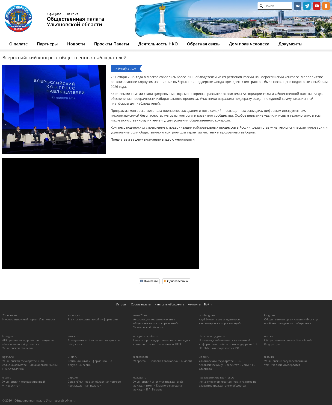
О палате (18, 44)
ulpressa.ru (140, 357)
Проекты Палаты (111, 44)
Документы (290, 44)
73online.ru (9, 315)
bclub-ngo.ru (207, 315)
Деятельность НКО (158, 44)
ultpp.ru (73, 377)
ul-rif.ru (72, 357)
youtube (316, 6)
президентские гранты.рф (216, 377)
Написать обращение (169, 304)
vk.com (297, 6)
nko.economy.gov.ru (212, 336)
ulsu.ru (6, 377)
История (121, 304)
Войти (208, 304)
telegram (307, 6)
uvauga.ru (139, 377)
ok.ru (326, 6)
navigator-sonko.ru (145, 336)
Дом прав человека (249, 44)
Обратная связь (203, 44)
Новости (76, 44)
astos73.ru (140, 315)
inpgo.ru (269, 315)
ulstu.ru (269, 357)
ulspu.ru (204, 357)
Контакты (194, 304)
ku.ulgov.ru (9, 336)
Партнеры (47, 44)
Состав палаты (141, 304)
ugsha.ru (8, 357)
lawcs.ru (73, 336)
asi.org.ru (74, 315)
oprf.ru (268, 336)
